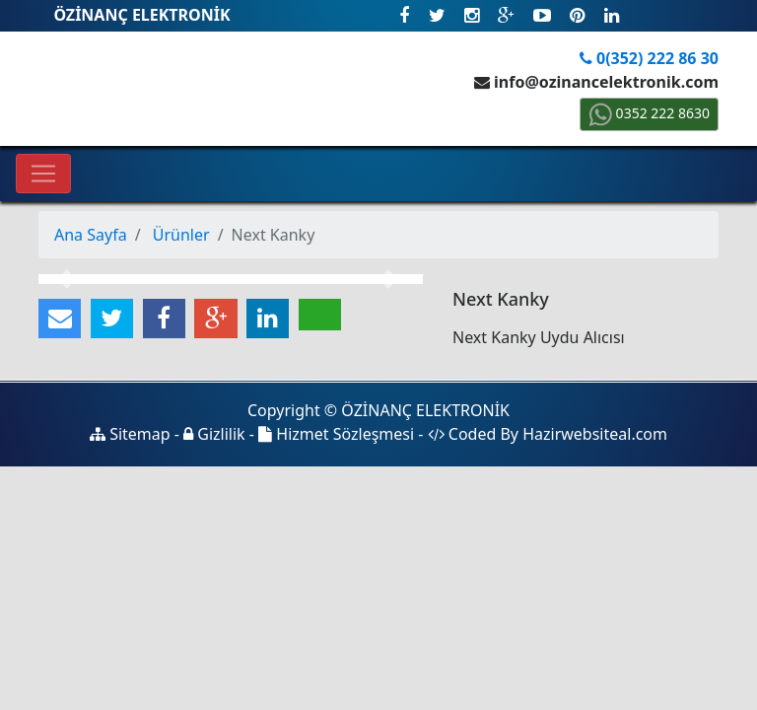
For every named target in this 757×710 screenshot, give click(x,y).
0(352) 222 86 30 (649, 58)
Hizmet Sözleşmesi (336, 434)
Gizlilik (214, 434)
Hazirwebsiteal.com (594, 434)
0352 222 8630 (649, 113)
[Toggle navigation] (43, 173)
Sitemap (130, 434)
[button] (67, 279)
